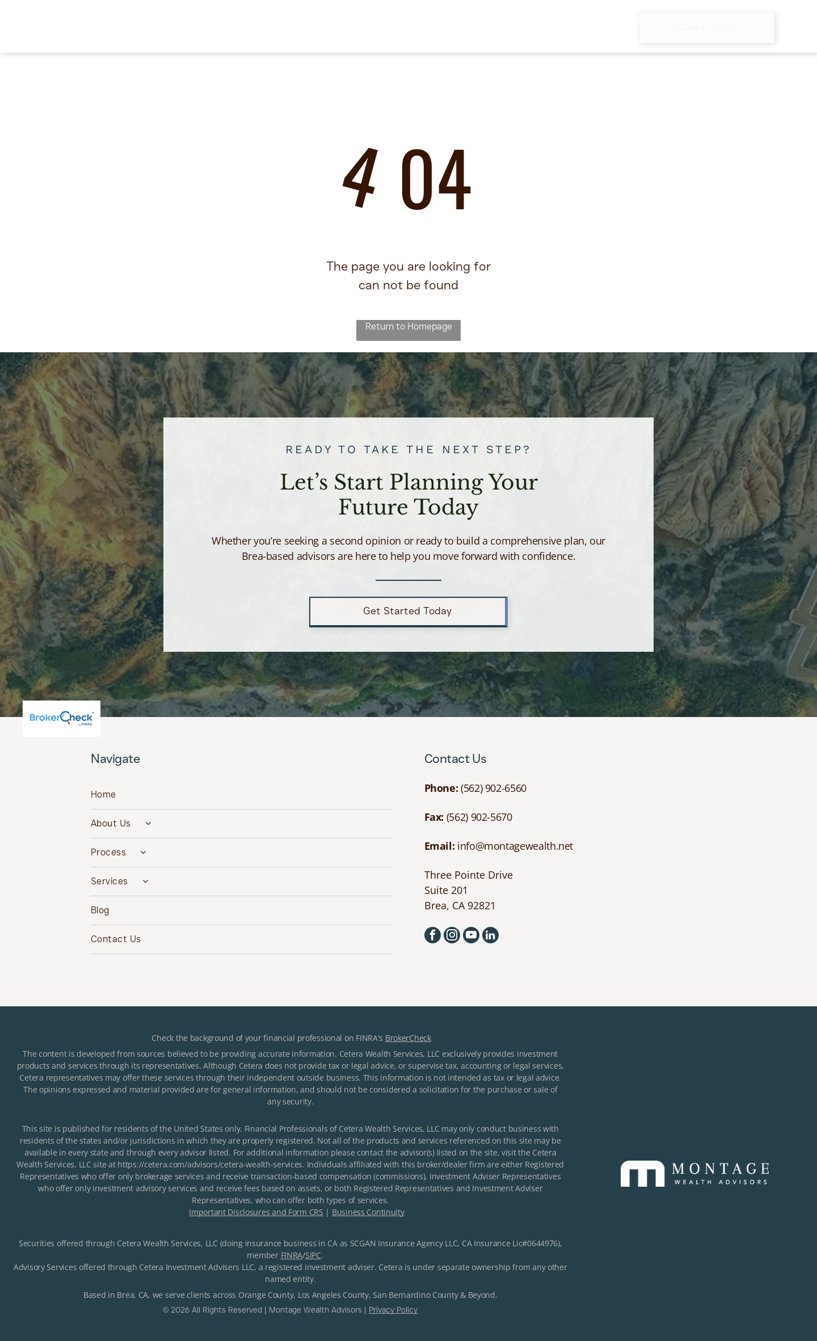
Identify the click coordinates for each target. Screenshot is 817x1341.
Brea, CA (132, 1294)
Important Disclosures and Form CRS (256, 1212)
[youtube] (471, 936)
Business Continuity (368, 1212)
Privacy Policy (393, 1310)
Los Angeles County (333, 1294)
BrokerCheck (408, 1037)
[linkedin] (490, 936)
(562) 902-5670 (479, 817)
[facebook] (432, 936)
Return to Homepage (408, 326)
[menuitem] (235, 27)
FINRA (292, 1255)
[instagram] (452, 936)
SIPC (313, 1255)
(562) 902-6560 (494, 788)
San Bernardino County (415, 1294)
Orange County (265, 1294)
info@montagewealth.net (515, 846)
